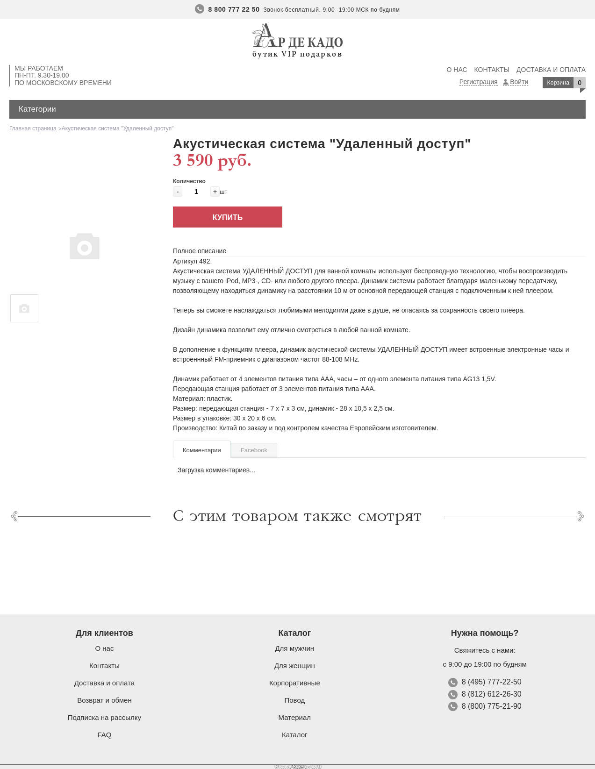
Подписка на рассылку (104, 717)
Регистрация (478, 81)
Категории (37, 109)
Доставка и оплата (551, 69)
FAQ (104, 735)
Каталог (295, 735)
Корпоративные (294, 683)
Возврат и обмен (104, 700)
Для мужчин (294, 648)
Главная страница (33, 128)
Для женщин (294, 665)
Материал (295, 717)
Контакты (492, 69)
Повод (294, 700)
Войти (519, 81)
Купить (228, 217)
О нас (457, 69)
